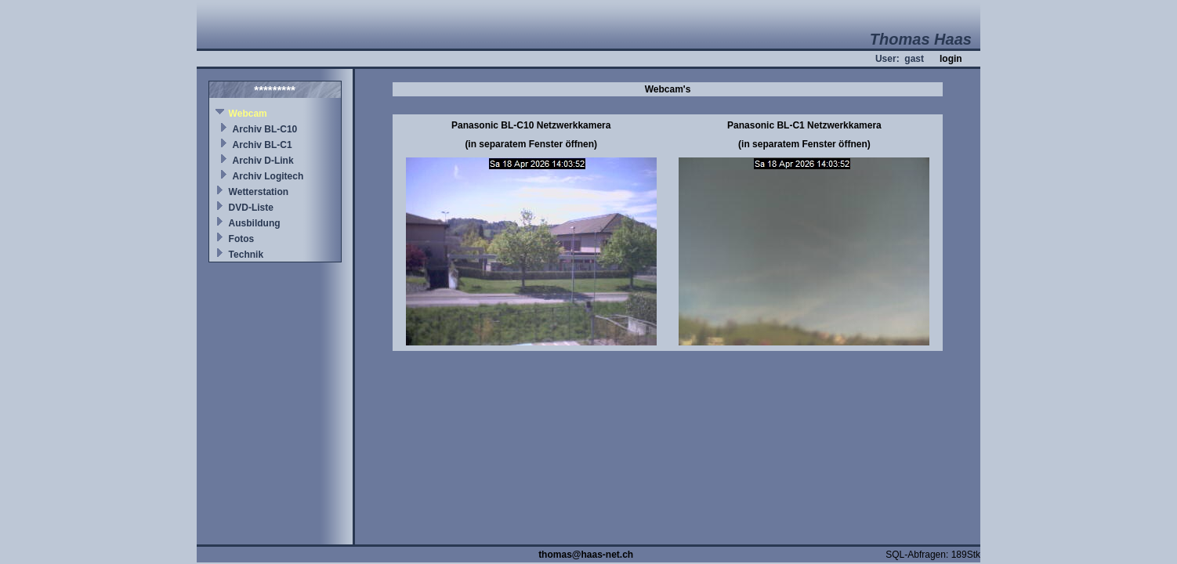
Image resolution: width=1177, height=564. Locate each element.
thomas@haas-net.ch (585, 554)
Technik (246, 254)
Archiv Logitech (268, 176)
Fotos (242, 238)
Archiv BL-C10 (265, 129)
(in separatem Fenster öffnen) (531, 144)
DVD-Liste (251, 207)
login (951, 58)
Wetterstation (258, 191)
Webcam (248, 113)
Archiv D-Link (263, 160)
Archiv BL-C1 (262, 144)
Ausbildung (255, 223)
